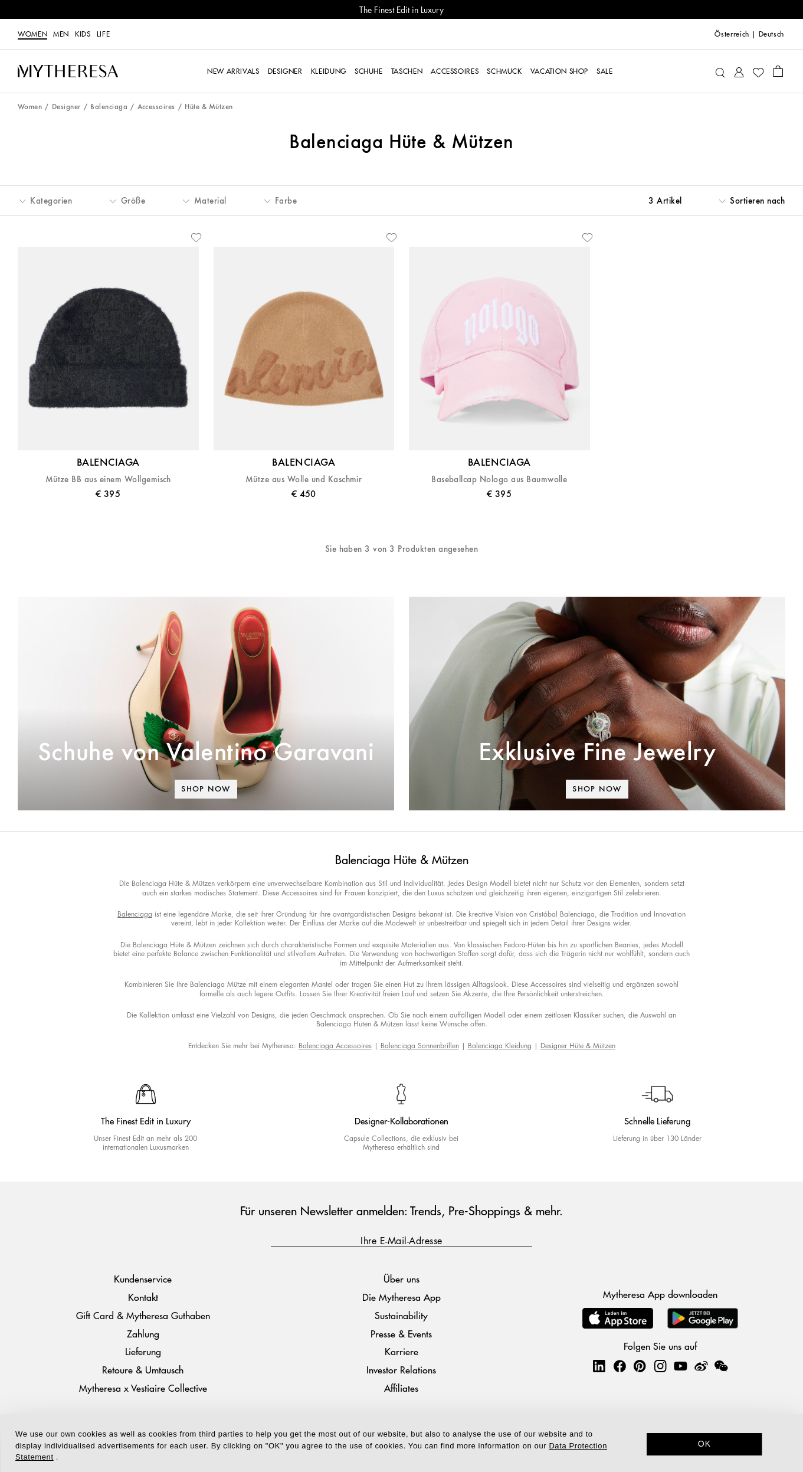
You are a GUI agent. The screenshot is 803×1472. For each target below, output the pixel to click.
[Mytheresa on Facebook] (619, 1366)
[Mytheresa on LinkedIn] (599, 1366)
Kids (83, 34)
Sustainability (401, 1315)
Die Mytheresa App (401, 1297)
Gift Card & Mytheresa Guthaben (143, 1315)
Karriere (401, 1351)
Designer (66, 107)
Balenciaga (108, 107)
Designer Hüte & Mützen (577, 1046)
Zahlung (143, 1333)
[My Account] (739, 71)
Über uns (401, 1278)
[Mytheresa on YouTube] (680, 1366)
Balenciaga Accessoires (335, 1046)
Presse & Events (401, 1333)
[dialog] (401, 1443)
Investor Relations (401, 1369)
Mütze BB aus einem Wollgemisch (108, 479)
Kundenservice (143, 1278)
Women (32, 34)
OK (705, 1443)
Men (61, 34)
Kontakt (143, 1297)
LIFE (103, 34)
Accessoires (156, 107)
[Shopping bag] (778, 71)
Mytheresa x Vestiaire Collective (143, 1388)
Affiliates (401, 1388)
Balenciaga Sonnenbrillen (420, 1046)
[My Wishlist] (758, 71)
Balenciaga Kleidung (500, 1046)
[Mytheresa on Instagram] (660, 1366)
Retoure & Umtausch (142, 1369)
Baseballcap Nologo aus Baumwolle (499, 479)
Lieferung (143, 1351)
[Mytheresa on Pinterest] (639, 1366)
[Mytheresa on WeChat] (721, 1366)
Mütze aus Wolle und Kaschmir (303, 479)
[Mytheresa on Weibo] (701, 1366)
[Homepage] (68, 70)
